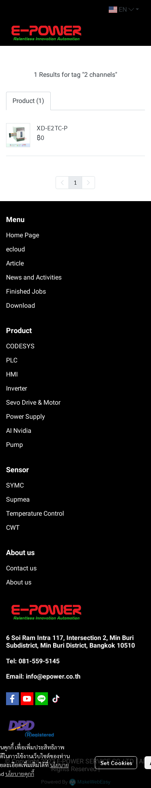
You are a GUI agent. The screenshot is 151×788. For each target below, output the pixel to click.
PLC (11, 360)
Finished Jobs (26, 291)
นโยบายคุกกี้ (19, 773)
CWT (13, 527)
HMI (12, 374)
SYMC (15, 485)
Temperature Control (35, 513)
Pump (14, 445)
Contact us (21, 568)
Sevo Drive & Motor (33, 402)
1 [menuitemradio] (75, 182)
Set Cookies (116, 762)
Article (15, 263)
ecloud (15, 249)
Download (20, 305)
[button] (124, 10)
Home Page (22, 235)
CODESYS (20, 346)
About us (18, 582)
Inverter (16, 388)
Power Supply (25, 416)
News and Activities (34, 277)
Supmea (18, 499)
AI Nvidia (18, 430)
